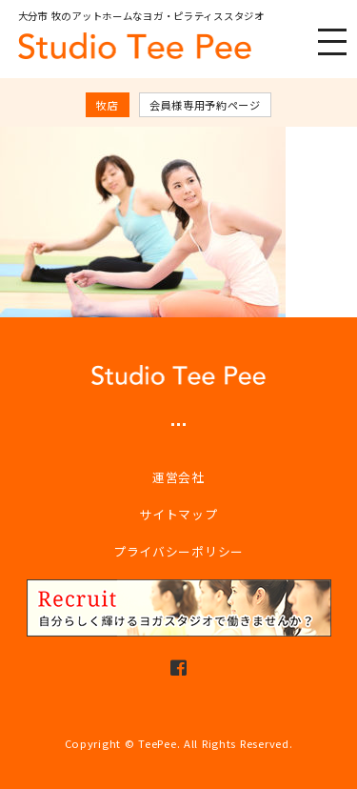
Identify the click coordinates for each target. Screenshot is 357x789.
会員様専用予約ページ (205, 104)
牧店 (107, 104)
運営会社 (178, 477)
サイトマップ (178, 514)
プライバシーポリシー (178, 551)
